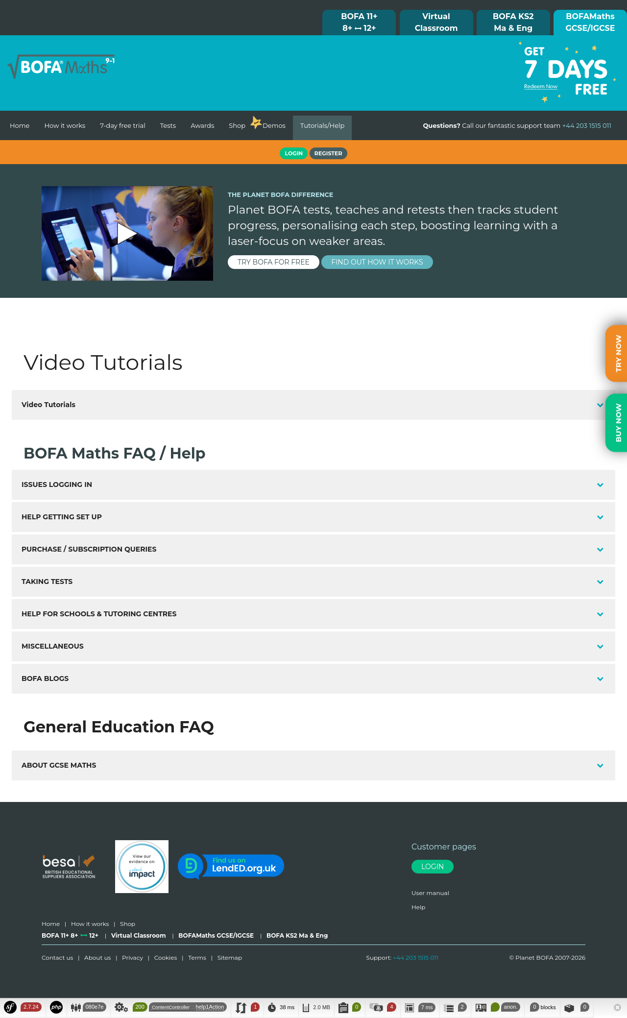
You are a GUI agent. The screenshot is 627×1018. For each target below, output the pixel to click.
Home (19, 125)
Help (418, 907)
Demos (274, 125)
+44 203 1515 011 (415, 957)
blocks (542, 1007)
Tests (168, 125)
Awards (202, 125)
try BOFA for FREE (274, 262)
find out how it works (377, 262)
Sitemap (229, 957)
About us (97, 957)
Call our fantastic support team (517, 125)
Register (328, 153)
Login (432, 866)
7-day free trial (122, 125)
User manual (430, 893)
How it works (64, 125)
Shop (237, 125)
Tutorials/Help (322, 125)
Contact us (57, 957)
